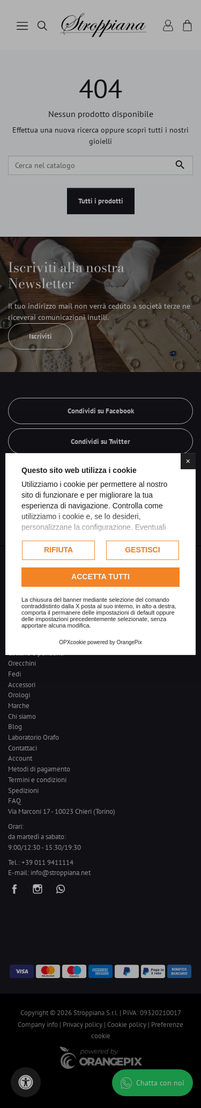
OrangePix (129, 642)
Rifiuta (58, 549)
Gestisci (142, 549)
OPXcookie (72, 642)
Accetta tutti (100, 576)
